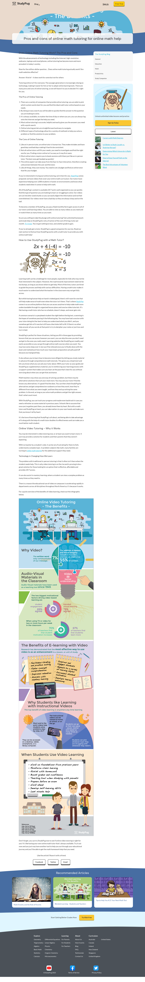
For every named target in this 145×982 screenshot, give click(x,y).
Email (66, 862)
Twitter (53, 862)
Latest (113, 133)
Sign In (106, 4)
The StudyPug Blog (103, 54)
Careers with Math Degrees (113, 139)
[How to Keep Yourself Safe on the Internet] (98, 161)
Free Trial (119, 4)
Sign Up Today (113, 124)
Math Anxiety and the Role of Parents (28, 905)
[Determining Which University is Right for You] (98, 154)
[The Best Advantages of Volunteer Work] (98, 168)
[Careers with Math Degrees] (98, 141)
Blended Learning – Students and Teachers (71, 904)
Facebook (39, 862)
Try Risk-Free (86, 918)
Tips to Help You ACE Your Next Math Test (112, 900)
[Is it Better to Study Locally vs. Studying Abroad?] (98, 148)
